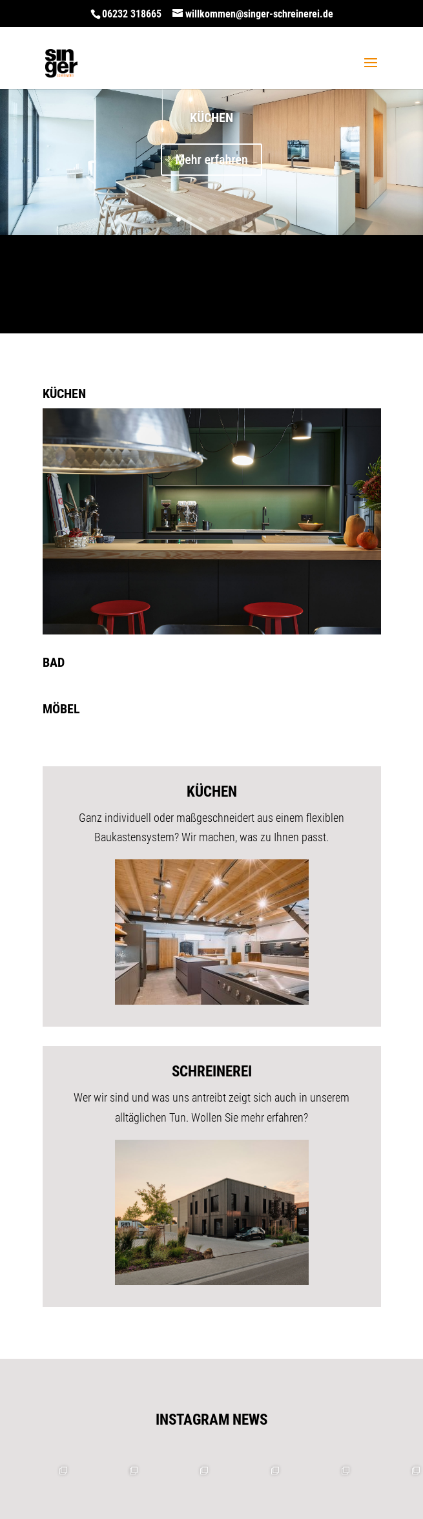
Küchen (211, 117)
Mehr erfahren (211, 159)
